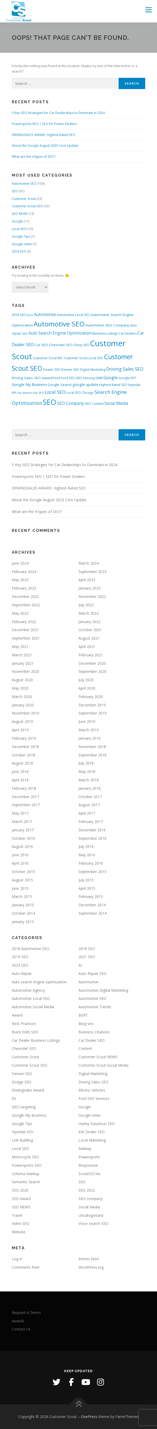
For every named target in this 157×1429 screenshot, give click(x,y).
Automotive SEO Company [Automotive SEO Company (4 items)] (107, 325)
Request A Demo (26, 1312)
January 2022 (89, 621)
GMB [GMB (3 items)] (99, 378)
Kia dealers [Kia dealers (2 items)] (24, 393)
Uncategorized (90, 1215)
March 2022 (88, 613)
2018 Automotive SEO (30, 948)
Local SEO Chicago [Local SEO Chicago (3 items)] (80, 392)
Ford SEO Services (93, 1098)
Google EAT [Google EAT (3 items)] (127, 378)
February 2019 (24, 738)
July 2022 (86, 604)
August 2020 (22, 679)
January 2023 (89, 588)
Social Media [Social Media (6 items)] (116, 403)
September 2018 (92, 754)
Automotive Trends (94, 1006)
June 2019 (86, 721)
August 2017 (89, 804)
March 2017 (22, 821)
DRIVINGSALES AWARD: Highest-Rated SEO (43, 135)
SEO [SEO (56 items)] (49, 402)
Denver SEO (22, 1073)
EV (14, 1098)
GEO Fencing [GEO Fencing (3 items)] (85, 378)
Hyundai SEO (22, 1131)
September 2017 (26, 804)
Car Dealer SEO (91, 1040)
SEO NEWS (20, 213)
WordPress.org (91, 1267)
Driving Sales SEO (93, 1081)
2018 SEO (19, 251)
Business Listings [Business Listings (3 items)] (105, 333)
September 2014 (92, 913)
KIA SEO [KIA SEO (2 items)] (38, 393)
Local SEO (19, 229)
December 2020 (92, 663)
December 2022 (25, 596)
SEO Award (21, 1198)
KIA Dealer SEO (91, 1131)
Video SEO (20, 1223)
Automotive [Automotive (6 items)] (45, 314)
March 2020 (22, 696)
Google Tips (21, 236)
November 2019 (25, 713)
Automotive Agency (28, 990)
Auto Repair (22, 973)
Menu (148, 10)
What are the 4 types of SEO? (33, 156)
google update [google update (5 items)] (85, 384)
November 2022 (92, 596)
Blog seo (86, 1023)
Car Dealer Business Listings (36, 1040)
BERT (83, 1015)
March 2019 (88, 729)
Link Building (22, 1140)
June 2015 (20, 888)
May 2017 (20, 813)
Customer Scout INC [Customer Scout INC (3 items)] (48, 358)
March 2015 (22, 896)
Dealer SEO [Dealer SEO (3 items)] (51, 369)
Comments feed (25, 1267)
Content (85, 1048)
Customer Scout (24, 199)
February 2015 (90, 896)
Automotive (88, 981)
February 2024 (24, 571)
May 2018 (86, 771)
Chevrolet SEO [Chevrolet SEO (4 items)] (60, 344)
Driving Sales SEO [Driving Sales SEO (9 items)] (124, 369)
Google (17, 221)
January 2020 (23, 704)
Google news (22, 244)
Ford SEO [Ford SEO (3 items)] (68, 378)
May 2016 (86, 854)
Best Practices (24, 1023)
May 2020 (20, 688)
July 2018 (86, 763)
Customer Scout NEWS (97, 1056)
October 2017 (90, 796)
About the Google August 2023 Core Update (45, 145)
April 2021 (86, 646)
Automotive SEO (24, 183)
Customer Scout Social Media (103, 1065)
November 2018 (92, 746)
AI (80, 965)
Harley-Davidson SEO (96, 1123)
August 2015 (22, 879)
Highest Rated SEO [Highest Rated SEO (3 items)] (113, 385)
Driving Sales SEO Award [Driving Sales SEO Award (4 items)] (32, 377)
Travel (17, 1215)
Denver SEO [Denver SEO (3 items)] (70, 369)
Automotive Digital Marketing (103, 990)
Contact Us (21, 1329)
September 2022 (26, 604)
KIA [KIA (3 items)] (14, 392)
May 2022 (20, 613)
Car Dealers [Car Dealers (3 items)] (128, 333)
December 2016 (92, 829)
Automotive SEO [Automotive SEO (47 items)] (59, 324)
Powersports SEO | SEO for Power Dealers (44, 124)
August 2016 (22, 846)
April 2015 (86, 888)
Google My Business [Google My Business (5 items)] (29, 384)
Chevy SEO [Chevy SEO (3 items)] (81, 345)
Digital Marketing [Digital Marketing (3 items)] (92, 369)
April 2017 (86, 813)
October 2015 (23, 871)
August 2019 (22, 721)
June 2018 (20, 771)
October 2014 (23, 913)
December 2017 (25, 796)
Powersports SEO (27, 1165)
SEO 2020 (20, 1190)
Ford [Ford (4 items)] (56, 377)
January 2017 (23, 829)
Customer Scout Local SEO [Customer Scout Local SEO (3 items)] (83, 358)
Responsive (88, 1165)
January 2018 (89, 788)
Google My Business (29, 1115)
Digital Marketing (92, 1073)
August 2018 (22, 763)
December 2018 (25, 746)
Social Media (89, 1206)
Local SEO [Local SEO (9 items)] (55, 392)
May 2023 (20, 579)
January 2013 (23, 921)
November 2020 (25, 671)
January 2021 (23, 663)
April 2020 (86, 688)
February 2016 (90, 863)
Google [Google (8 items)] (110, 377)
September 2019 (92, 713)
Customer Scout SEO (27, 206)
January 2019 (89, 738)
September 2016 (92, 838)
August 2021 (89, 638)
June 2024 (20, 563)
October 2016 (23, 838)
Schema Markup (25, 1173)
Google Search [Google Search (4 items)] (60, 384)
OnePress (89, 1416)
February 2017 (90, 821)
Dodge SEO (21, 1081)
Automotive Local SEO (31, 998)
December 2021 (25, 629)
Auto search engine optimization (39, 981)
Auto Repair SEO (92, 973)
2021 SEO (86, 956)
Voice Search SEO (93, 1223)
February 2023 (24, 588)
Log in (17, 1258)
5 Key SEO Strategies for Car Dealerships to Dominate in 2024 (58, 113)
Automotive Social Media (33, 1006)
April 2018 (20, 779)
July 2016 (86, 846)
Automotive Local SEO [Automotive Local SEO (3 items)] (73, 315)
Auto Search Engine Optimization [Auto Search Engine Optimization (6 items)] (60, 333)
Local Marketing (92, 1140)
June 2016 (20, 854)
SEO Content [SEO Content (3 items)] (94, 403)
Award (17, 1015)
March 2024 (88, 563)
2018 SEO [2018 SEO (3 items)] (19, 315)
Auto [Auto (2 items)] (30, 315)
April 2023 (86, 579)
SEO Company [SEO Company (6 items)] (70, 403)
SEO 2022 (86, 1190)
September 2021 (26, 638)
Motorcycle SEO (25, 1156)
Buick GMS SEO (25, 1031)
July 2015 (86, 879)
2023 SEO (20, 965)
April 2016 (20, 863)
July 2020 (86, 679)
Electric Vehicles (91, 1090)
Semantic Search (26, 1181)
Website (18, 1231)
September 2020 (92, 671)
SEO (15, 191)
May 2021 (20, 646)
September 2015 (92, 871)
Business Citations (94, 1031)
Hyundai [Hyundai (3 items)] (134, 385)
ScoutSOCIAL (89, 1173)
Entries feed (88, 1258)
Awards (18, 1320)
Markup (84, 1148)
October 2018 (23, 754)
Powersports (89, 1156)
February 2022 (24, 621)
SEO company (90, 1198)
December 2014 (92, 904)
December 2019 (92, 704)
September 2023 (92, 571)
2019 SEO (20, 956)
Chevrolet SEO (24, 1048)
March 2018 (88, 779)
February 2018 (24, 788)
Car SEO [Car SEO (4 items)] (41, 344)
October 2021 (90, 629)
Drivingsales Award (28, 1090)
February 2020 (90, 696)
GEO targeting (24, 1106)
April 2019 (20, 729)
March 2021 (22, 654)
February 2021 (90, 654)
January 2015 (23, 904)
